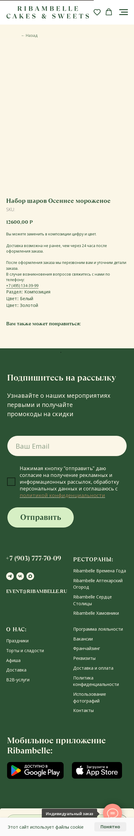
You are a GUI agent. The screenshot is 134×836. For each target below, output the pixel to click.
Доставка (16, 670)
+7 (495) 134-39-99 (22, 285)
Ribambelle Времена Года (99, 571)
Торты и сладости (25, 650)
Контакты (83, 710)
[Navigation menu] (123, 12)
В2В (10, 680)
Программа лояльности (98, 629)
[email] (67, 445)
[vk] (20, 576)
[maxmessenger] (30, 576)
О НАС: (16, 629)
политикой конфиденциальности (62, 495)
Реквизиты (84, 658)
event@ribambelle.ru (36, 591)
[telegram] (10, 576)
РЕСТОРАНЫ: (93, 559)
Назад (29, 35)
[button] (97, 12)
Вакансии (83, 639)
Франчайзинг (86, 648)
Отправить (40, 517)
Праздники (17, 641)
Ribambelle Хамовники (96, 613)
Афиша (13, 660)
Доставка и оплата (93, 668)
